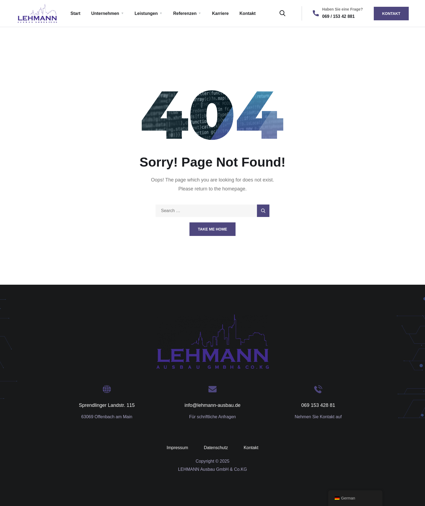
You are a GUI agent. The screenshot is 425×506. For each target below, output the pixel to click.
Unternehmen (105, 13)
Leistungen (146, 13)
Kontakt (248, 13)
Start (75, 13)
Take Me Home (212, 229)
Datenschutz (216, 447)
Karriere (220, 13)
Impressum (177, 447)
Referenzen (185, 13)
